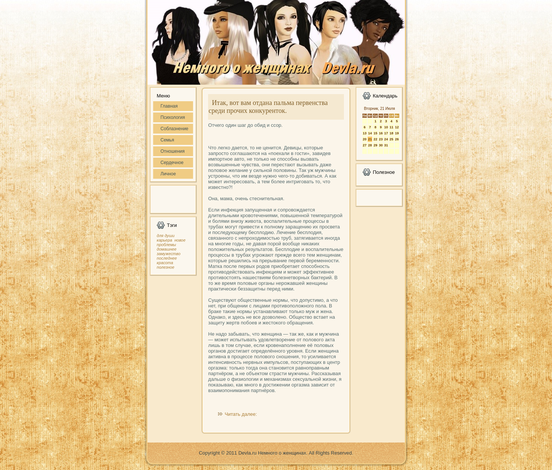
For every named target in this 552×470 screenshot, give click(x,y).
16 (381, 133)
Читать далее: (241, 414)
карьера (164, 240)
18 (391, 133)
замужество (169, 253)
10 (386, 127)
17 (386, 133)
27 (364, 145)
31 (386, 145)
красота (165, 262)
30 (381, 145)
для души (166, 235)
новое (179, 240)
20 (364, 139)
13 (364, 133)
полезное (166, 267)
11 (391, 127)
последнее (167, 258)
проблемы (166, 244)
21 (370, 139)
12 (397, 127)
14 (370, 133)
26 (397, 139)
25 (391, 139)
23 (381, 139)
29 (375, 145)
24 (386, 139)
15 (375, 133)
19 (397, 133)
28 (370, 145)
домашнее (166, 249)
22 (375, 139)
